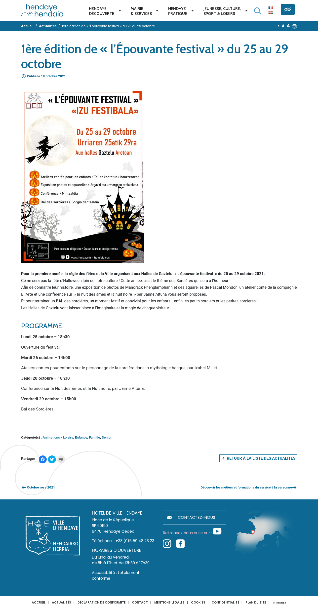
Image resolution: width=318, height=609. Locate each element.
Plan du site (255, 602)
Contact (140, 602)
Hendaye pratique (177, 11)
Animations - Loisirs (58, 437)
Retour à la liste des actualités (258, 458)
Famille (94, 437)
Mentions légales (169, 602)
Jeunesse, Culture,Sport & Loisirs (222, 11)
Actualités (61, 602)
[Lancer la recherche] (258, 11)
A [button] (279, 26)
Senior (107, 437)
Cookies (198, 602)
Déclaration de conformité (101, 602)
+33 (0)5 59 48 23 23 (135, 540)
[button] (294, 26)
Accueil (38, 602)
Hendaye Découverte (101, 11)
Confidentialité (225, 602)
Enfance (81, 437)
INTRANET (279, 603)
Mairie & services (141, 11)
